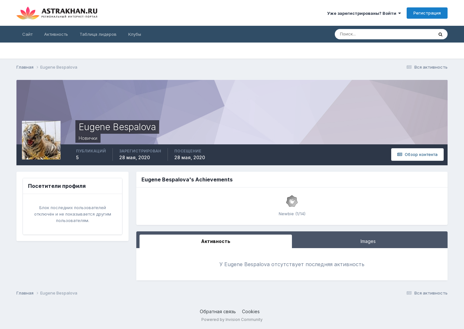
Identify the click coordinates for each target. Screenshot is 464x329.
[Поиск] (363, 34)
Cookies (251, 311)
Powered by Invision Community (232, 319)
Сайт (27, 34)
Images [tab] (368, 241)
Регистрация (427, 12)
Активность (56, 34)
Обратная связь (218, 311)
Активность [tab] (215, 241)
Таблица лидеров (98, 34)
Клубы (134, 34)
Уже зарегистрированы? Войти (364, 13)
